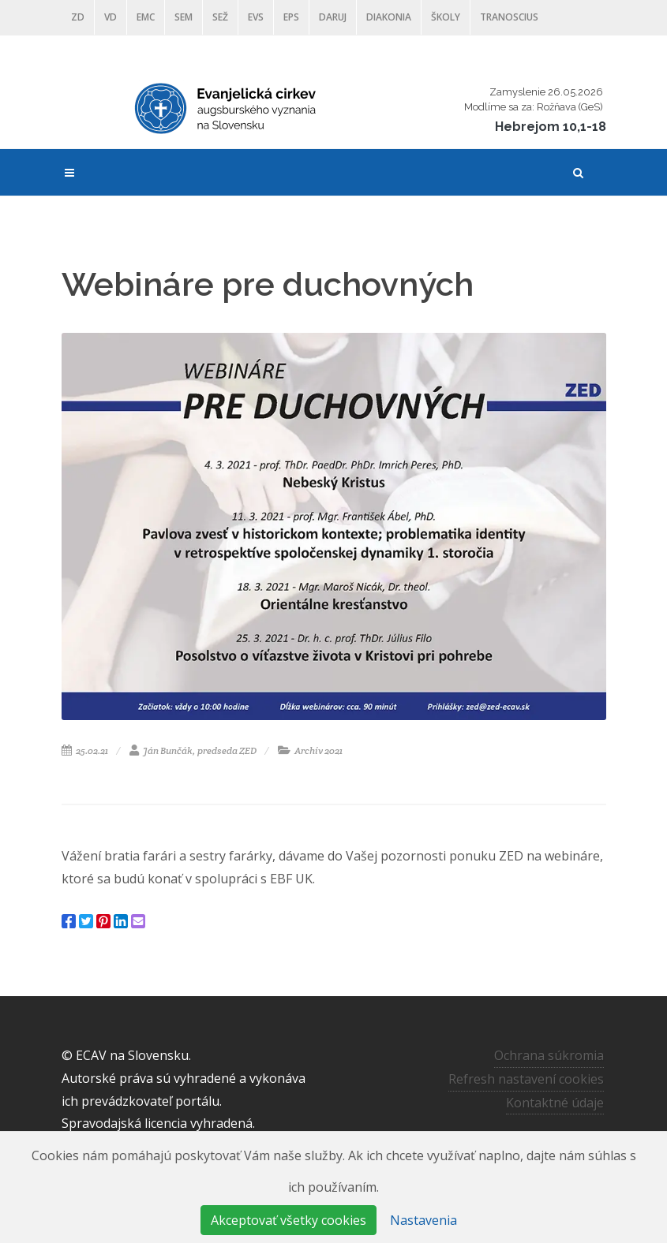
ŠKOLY (445, 17)
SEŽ (220, 17)
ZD (77, 17)
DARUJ (333, 17)
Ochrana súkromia (549, 1055)
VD (110, 17)
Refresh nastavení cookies (526, 1079)
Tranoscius (509, 17)
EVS (256, 17)
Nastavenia (423, 1220)
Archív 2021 (310, 750)
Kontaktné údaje (555, 1102)
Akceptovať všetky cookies (288, 1220)
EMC (146, 17)
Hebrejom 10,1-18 (550, 126)
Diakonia (388, 17)
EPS (291, 17)
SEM (183, 17)
